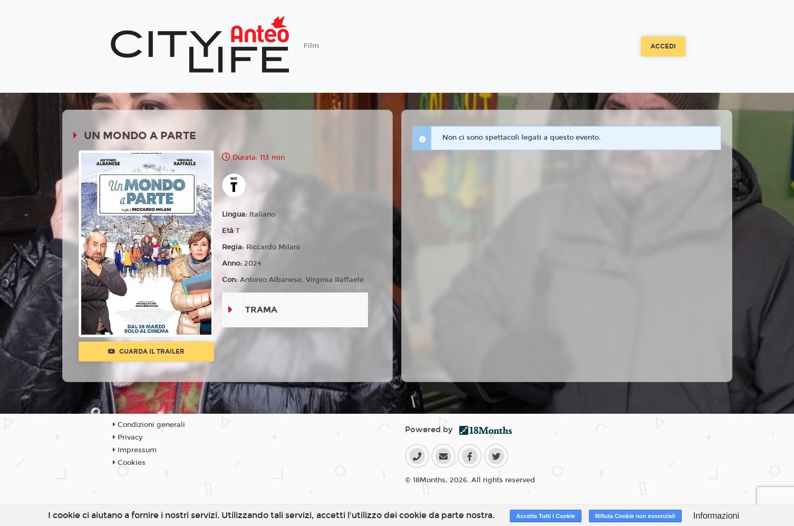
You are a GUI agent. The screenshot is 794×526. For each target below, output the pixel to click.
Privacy (127, 437)
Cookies (129, 463)
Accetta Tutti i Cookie (545, 516)
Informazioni (716, 515)
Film (311, 46)
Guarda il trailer (146, 351)
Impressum (135, 450)
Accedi (663, 46)
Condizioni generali (149, 425)
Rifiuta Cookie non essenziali (635, 516)
